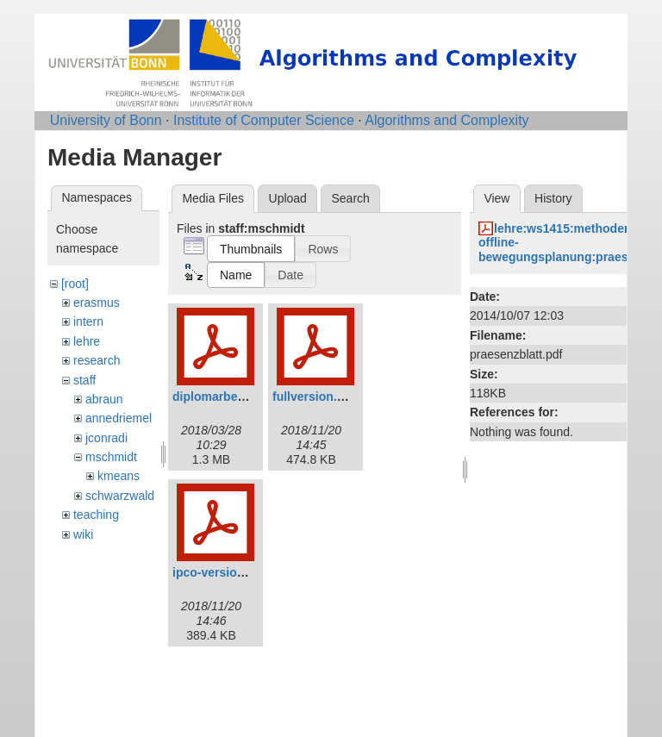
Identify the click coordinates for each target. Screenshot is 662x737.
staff (84, 380)
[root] (75, 283)
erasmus (96, 302)
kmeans (118, 476)
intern (88, 321)
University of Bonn (106, 120)
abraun (104, 399)
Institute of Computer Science (263, 120)
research (96, 360)
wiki (83, 534)
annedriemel (118, 418)
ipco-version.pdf (219, 572)
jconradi (106, 438)
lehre (86, 341)
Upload (288, 198)
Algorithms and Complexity (446, 120)
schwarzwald (119, 496)
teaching (96, 515)
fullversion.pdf (313, 396)
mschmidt (111, 457)
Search (350, 198)
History (553, 198)
